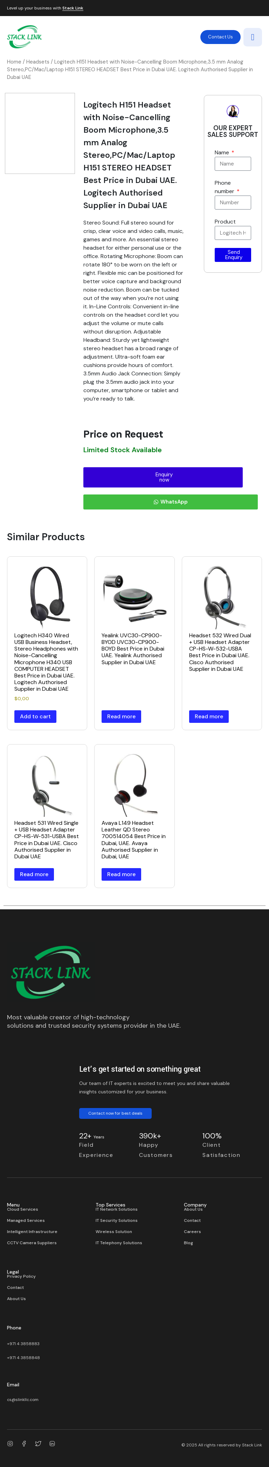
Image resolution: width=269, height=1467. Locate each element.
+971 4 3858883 (23, 1344)
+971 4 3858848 (23, 1357)
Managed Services (26, 1220)
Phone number (225, 187)
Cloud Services (22, 1209)
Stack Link (72, 8)
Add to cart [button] (35, 716)
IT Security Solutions (117, 1220)
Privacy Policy (21, 1276)
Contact (192, 1220)
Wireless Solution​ (114, 1232)
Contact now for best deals (115, 1113)
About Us (193, 1209)
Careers (192, 1232)
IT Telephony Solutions (119, 1243)
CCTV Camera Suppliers (32, 1243)
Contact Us (220, 37)
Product (225, 221)
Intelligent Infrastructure (32, 1232)
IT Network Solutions (117, 1209)
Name (222, 152)
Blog (188, 1243)
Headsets (37, 61)
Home (14, 61)
